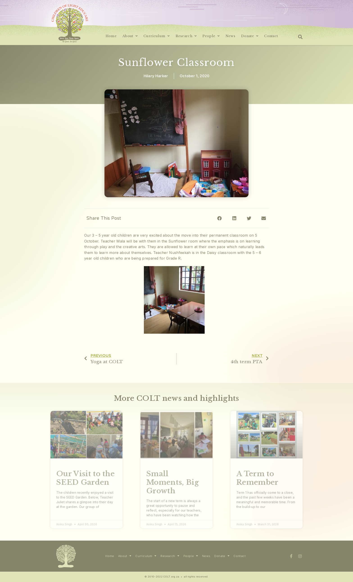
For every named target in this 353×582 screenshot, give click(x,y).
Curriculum (156, 36)
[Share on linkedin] (234, 218)
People (210, 36)
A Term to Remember (257, 478)
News (230, 36)
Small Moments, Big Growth (172, 482)
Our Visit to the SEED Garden (85, 478)
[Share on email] (264, 218)
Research (186, 36)
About (130, 36)
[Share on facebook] (220, 218)
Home (111, 36)
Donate (249, 36)
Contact (271, 36)
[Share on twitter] (249, 218)
